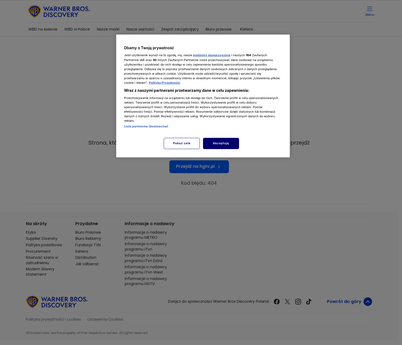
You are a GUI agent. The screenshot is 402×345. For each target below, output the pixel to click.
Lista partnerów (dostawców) (146, 126)
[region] (203, 96)
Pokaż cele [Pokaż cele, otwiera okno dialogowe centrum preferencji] (181, 143)
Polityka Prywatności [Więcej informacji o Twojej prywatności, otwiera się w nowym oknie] (164, 83)
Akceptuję (221, 143)
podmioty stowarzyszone (212, 55)
